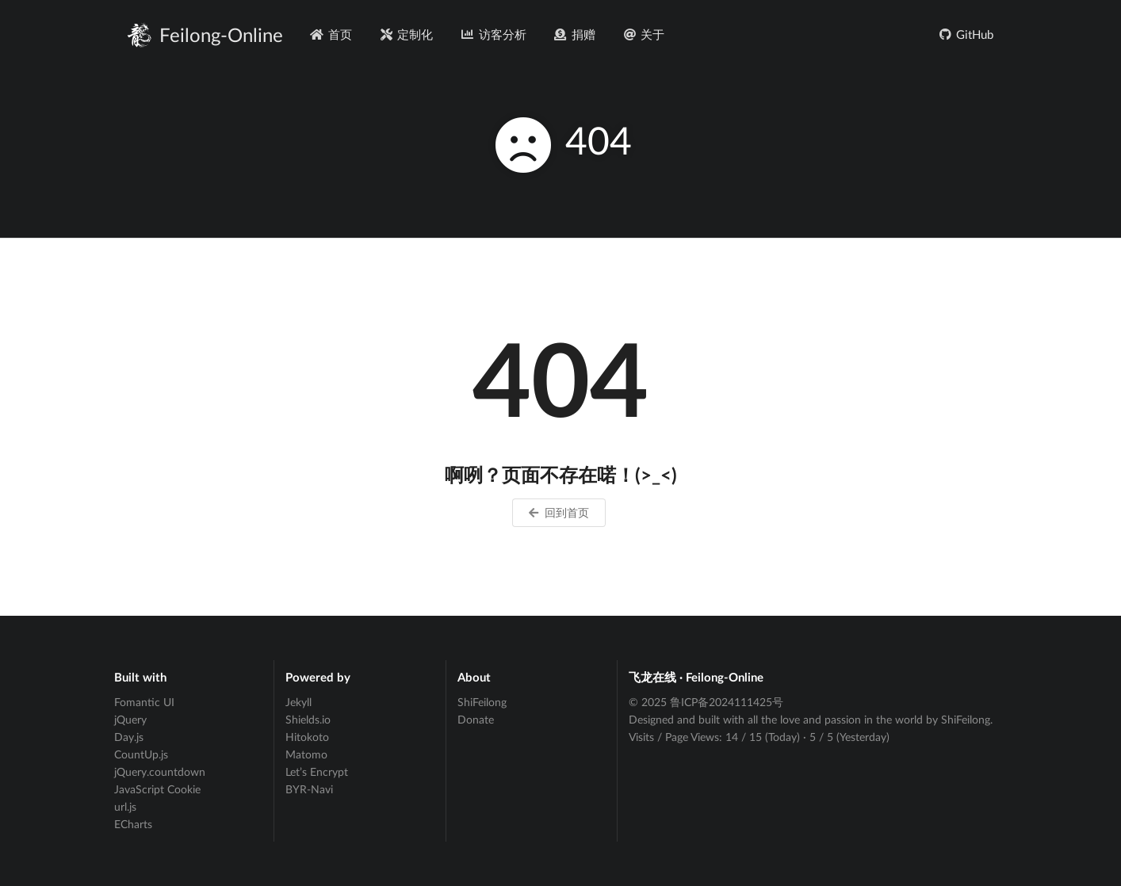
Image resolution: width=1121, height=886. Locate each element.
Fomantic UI (144, 702)
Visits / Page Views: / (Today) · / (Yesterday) (759, 736)
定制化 (406, 34)
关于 (643, 34)
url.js (125, 806)
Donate (475, 719)
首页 (331, 34)
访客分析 (493, 34)
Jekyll (298, 702)
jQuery (130, 719)
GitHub (965, 34)
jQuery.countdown (159, 771)
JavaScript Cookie (157, 789)
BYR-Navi (309, 789)
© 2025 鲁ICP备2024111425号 (706, 702)
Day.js (128, 736)
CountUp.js (141, 754)
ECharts (133, 824)
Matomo (306, 754)
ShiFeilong (482, 702)
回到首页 (557, 512)
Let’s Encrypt (316, 771)
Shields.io (308, 719)
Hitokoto (307, 736)
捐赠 (574, 34)
